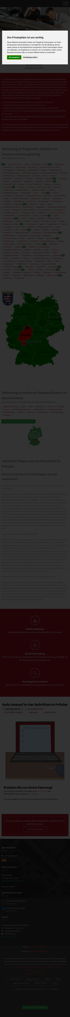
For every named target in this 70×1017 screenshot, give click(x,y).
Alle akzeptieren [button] (14, 57)
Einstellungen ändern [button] (30, 57)
